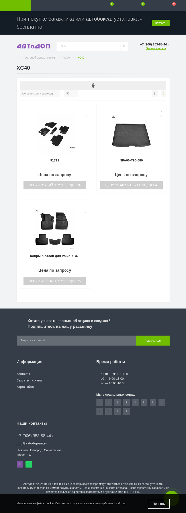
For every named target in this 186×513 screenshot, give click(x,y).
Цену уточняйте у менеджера (55, 185)
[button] (77, 5)
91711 (54, 160)
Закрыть (160, 22)
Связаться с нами (29, 380)
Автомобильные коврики (40, 57)
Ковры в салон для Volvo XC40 (54, 256)
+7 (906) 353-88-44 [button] (35, 436)
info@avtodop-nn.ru (32, 443)
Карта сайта (25, 387)
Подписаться (153, 340)
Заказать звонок (156, 48)
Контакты (23, 374)
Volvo (66, 57)
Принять (159, 503)
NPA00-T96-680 (131, 160)
